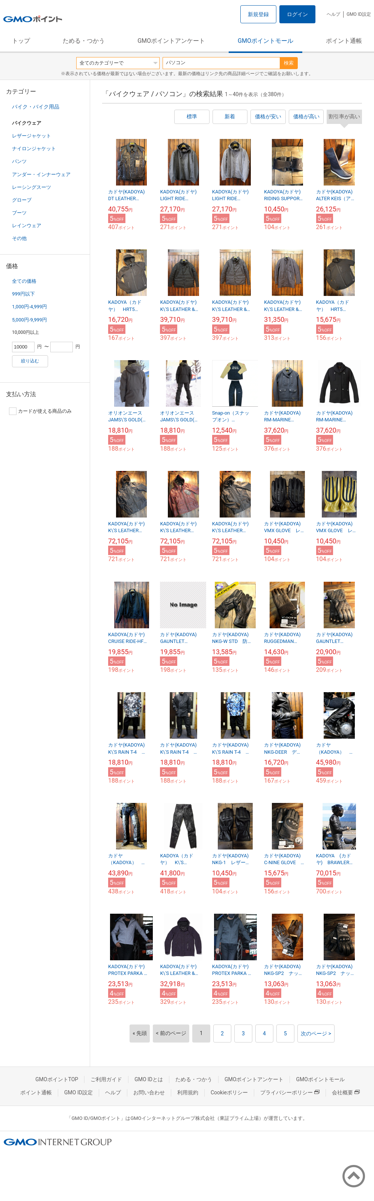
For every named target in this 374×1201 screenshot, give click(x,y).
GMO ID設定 (359, 14)
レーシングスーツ (31, 187)
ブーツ (19, 213)
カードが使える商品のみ (40, 411)
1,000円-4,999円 (29, 306)
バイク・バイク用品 (35, 107)
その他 (19, 238)
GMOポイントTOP (56, 1079)
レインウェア (26, 225)
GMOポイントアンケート (171, 40)
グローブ (22, 200)
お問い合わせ (149, 1092)
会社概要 (346, 1092)
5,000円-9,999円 (29, 320)
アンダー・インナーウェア (41, 174)
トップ (21, 40)
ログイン (297, 14)
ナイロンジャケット (34, 148)
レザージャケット (31, 136)
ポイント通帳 (344, 40)
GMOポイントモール (265, 40)
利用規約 (187, 1092)
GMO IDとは (148, 1079)
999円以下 (23, 294)
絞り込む (30, 361)
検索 (289, 63)
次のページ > (316, 1034)
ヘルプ (333, 14)
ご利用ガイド (106, 1079)
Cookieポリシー (229, 1092)
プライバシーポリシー (290, 1092)
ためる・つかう (84, 40)
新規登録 (258, 14)
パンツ (19, 161)
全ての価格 (24, 281)
